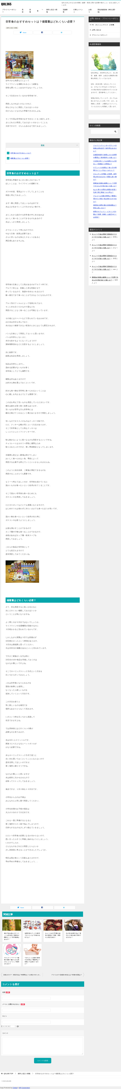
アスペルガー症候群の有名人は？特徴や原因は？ (66, 975)
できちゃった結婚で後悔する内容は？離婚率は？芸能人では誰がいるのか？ (32, 961)
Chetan (15, 1088)
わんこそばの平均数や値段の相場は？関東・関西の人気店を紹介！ (52, 935)
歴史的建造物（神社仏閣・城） (107, 11)
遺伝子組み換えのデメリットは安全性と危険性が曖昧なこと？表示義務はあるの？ (11, 936)
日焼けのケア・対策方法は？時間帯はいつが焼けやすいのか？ (22, 975)
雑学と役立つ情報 (51, 11)
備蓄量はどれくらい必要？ (20, 158)
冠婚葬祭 (65, 11)
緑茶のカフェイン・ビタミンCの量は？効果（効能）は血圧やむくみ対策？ (105, 214)
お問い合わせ (96, 30)
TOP (8, 1073)
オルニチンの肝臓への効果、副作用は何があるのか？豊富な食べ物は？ (105, 176)
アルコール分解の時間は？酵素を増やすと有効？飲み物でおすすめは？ (105, 198)
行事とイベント (78, 11)
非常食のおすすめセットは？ (20, 153)
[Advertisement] (42, 43)
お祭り (90, 11)
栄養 (30, 11)
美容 (22, 11)
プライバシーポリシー (9, 11)
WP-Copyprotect (24, 1088)
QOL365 (6, 3)
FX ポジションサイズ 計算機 (103, 25)
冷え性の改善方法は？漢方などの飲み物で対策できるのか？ (73, 935)
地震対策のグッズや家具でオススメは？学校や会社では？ (32, 935)
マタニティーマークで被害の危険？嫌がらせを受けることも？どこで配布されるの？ (11, 961)
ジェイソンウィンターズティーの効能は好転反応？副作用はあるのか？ (105, 148)
